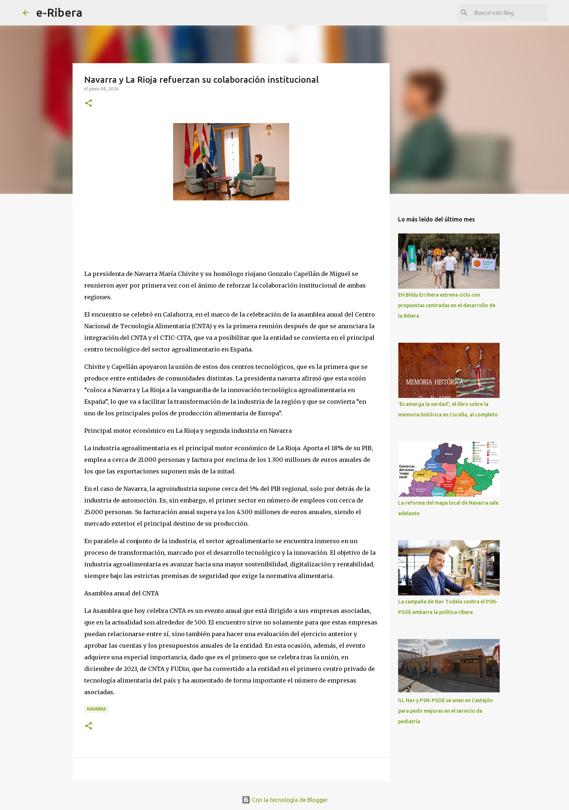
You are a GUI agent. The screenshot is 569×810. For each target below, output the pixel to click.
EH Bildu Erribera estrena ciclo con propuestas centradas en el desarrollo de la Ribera (446, 305)
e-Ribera (59, 12)
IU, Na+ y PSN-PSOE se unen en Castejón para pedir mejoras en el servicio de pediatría (445, 710)
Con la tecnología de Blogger (285, 800)
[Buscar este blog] (509, 12)
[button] (88, 104)
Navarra (96, 709)
